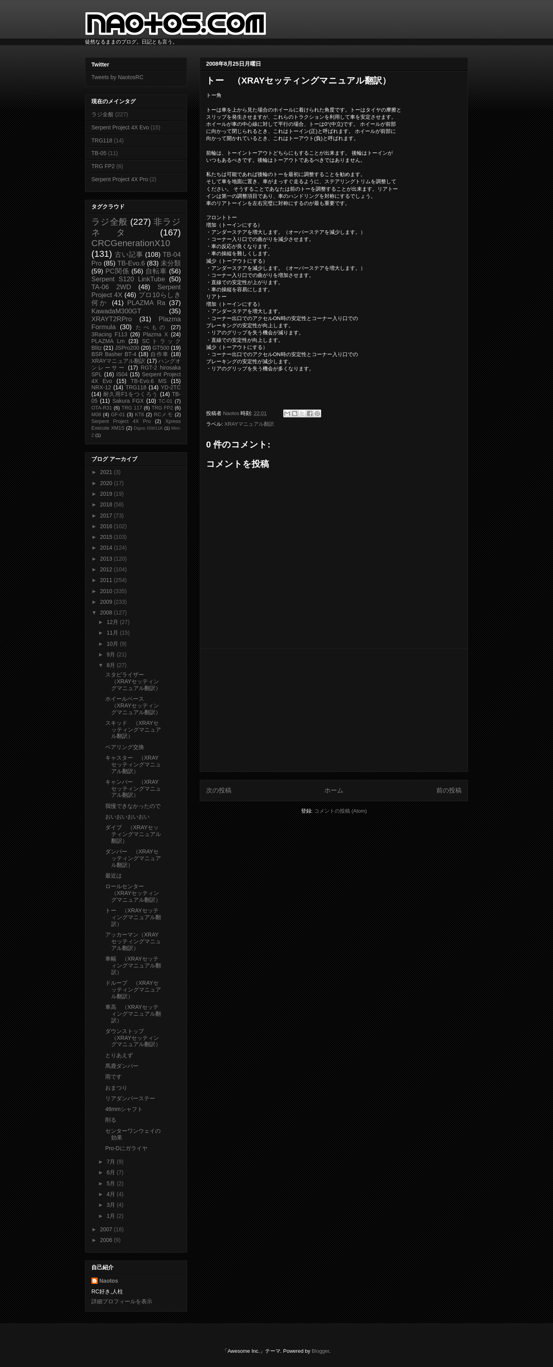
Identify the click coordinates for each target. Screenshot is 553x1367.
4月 (111, 1194)
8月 (111, 665)
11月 (112, 632)
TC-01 (165, 401)
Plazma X (155, 334)
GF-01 (118, 414)
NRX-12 (101, 387)
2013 (107, 559)
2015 (107, 537)
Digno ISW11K (148, 428)
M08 (96, 414)
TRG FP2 (103, 166)
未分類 (171, 263)
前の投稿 (449, 790)
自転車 (156, 271)
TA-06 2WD (111, 287)
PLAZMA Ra (146, 303)
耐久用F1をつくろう (130, 394)
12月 (112, 622)
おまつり (116, 1087)
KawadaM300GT (116, 311)
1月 (111, 1216)
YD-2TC (171, 387)
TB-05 (98, 153)
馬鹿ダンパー (121, 1066)
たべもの (151, 327)
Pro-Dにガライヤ (126, 1148)
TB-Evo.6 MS (149, 381)
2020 (107, 483)
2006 (107, 1240)
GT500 (160, 348)
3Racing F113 (109, 334)
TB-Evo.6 (131, 263)
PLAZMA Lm (108, 341)
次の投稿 (218, 790)
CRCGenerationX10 (130, 243)
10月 (112, 644)
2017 (107, 515)
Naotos (108, 1281)
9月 (111, 654)
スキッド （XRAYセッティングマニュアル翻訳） (133, 729)
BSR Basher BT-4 (113, 354)
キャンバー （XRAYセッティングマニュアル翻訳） (133, 788)
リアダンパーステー (130, 1098)
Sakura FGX (128, 401)
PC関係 (117, 271)
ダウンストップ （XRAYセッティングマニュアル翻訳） (133, 1038)
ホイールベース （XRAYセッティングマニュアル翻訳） (133, 705)
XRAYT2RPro (111, 319)
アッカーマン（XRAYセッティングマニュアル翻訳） (133, 941)
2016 (107, 526)
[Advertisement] (334, 710)
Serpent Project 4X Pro (119, 179)
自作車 (159, 354)
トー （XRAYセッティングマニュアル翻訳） (133, 917)
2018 (107, 504)
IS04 (122, 374)
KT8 (139, 414)
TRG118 (101, 140)
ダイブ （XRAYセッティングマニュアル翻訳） (133, 834)
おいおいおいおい (127, 816)
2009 (107, 602)
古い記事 (129, 254)
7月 (111, 1161)
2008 (107, 612)
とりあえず (119, 1055)
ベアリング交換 (124, 747)
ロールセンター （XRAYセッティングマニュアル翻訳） (133, 893)
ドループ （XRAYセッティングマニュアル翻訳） (133, 989)
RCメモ (163, 414)
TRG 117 (131, 408)
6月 (111, 1172)
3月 (111, 1205)
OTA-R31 (101, 408)
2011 (107, 580)
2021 (107, 472)
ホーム (333, 790)
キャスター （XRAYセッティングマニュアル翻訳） (133, 764)
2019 (107, 494)
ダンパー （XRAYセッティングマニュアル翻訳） (133, 858)
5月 (111, 1183)
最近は (113, 875)
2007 (107, 1229)
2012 (107, 569)
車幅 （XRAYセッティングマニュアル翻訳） (133, 965)
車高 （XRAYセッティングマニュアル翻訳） (133, 1014)
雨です (113, 1076)
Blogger (320, 1351)
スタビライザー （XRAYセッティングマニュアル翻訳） (133, 681)
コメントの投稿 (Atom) (340, 811)
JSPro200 (127, 348)
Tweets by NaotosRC (117, 77)
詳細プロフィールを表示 (121, 1301)
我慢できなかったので (133, 806)
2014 (107, 547)
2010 (107, 591)
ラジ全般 (102, 114)
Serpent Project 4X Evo (120, 127)
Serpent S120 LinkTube (128, 279)
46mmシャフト (124, 1109)
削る (110, 1120)
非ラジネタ (136, 227)
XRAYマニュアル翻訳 (249, 424)
